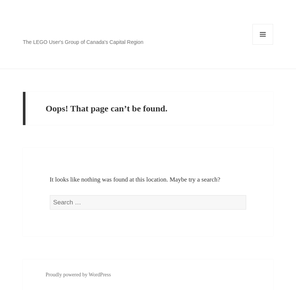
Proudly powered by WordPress (78, 274)
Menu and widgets (263, 44)
